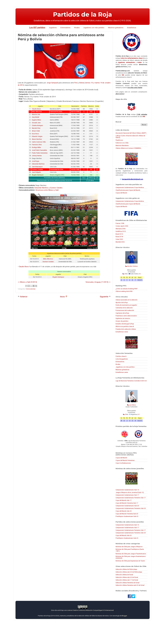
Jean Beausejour (37, 166)
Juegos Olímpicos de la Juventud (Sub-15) (130, 492)
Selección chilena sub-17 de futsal (127, 580)
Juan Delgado (36, 172)
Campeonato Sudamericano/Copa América (130, 187)
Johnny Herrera (37, 155)
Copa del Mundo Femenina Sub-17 (127, 503)
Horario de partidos (122, 321)
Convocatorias (30, 289)
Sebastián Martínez (38, 164)
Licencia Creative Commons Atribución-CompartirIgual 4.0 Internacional (90, 610)
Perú (76, 83)
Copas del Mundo (121, 193)
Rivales (77, 28)
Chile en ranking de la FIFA (124, 291)
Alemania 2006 (121, 228)
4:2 (140, 274)
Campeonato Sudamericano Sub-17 (127, 495)
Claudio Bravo (36, 109)
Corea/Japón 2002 (122, 226)
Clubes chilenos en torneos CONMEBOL (128, 148)
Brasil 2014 (119, 234)
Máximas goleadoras (122, 369)
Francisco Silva (37, 144)
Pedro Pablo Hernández (39, 153)
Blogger (124, 616)
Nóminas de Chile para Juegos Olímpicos (129, 546)
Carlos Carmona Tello (39, 142)
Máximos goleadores (115, 28)
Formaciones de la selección (125, 310)
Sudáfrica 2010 (121, 231)
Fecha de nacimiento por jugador (126, 305)
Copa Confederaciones (123, 463)
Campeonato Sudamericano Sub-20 (127, 506)
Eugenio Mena (36, 120)
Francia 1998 (120, 223)
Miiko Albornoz (48, 259)
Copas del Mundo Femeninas (125, 460)
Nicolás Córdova (132, 266)
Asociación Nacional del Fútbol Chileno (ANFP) (131, 133)
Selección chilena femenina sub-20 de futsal (130, 585)
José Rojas (35, 161)
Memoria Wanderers (122, 145)
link (123, 75)
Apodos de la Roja (122, 302)
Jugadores (53, 28)
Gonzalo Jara (36, 122)
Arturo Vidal (36, 131)
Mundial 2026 (120, 242)
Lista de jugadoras (122, 359)
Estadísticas (131, 28)
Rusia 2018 (119, 236)
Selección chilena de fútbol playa (126, 569)
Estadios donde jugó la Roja (125, 324)
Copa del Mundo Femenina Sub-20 (127, 514)
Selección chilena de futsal (124, 574)
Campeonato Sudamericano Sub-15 (127, 490)
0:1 (139, 414)
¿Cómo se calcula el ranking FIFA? (127, 289)
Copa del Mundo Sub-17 (124, 500)
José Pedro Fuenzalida (39, 150)
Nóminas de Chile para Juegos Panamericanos (131, 554)
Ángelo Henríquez (37, 175)
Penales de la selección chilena (126, 329)
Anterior (23, 296)
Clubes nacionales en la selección (126, 300)
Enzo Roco (35, 134)
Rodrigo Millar (36, 147)
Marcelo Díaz (36, 128)
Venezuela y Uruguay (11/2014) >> (98, 282)
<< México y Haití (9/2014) (27, 282)
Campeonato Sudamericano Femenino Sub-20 (131, 508)
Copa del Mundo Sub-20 (124, 511)
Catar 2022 (119, 239)
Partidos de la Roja (82, 14)
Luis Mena (132, 405)
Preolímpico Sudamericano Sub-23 (127, 516)
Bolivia (81, 83)
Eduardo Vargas (37, 136)
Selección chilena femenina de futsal (127, 582)
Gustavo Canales (56, 188)
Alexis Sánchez (37, 139)
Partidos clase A (121, 356)
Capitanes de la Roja (122, 313)
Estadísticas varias (122, 332)
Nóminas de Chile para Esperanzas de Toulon (130, 561)
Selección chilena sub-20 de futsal (127, 577)
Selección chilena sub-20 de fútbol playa (129, 572)
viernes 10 (89, 83)
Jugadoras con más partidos (125, 367)
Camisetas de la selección (124, 308)
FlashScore (119, 140)
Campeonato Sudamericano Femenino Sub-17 (131, 498)
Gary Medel (35, 117)
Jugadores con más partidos (93, 28)
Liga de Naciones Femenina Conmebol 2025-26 (131, 381)
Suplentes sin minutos (123, 318)
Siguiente (105, 296)
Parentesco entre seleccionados (126, 316)
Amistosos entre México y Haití (47, 190)
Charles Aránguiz (37, 125)
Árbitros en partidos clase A (125, 326)
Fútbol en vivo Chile (122, 143)
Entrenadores (65, 28)
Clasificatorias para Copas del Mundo (128, 190)
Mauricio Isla (36, 114)
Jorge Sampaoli (52, 83)
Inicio (63, 296)
